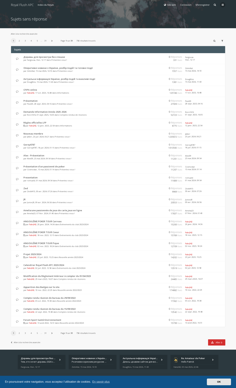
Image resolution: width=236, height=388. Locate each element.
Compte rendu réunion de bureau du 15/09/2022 (49, 308)
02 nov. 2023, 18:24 (193, 246)
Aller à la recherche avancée (24, 34)
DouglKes (31, 82)
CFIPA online (30, 89)
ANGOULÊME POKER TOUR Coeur (41, 232)
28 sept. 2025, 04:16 (194, 103)
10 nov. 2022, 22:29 (193, 290)
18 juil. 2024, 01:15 (193, 147)
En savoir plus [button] (101, 381)
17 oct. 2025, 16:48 (193, 92)
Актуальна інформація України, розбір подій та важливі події (59, 78)
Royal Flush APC (22, 5)
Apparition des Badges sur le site (41, 287)
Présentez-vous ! (59, 60)
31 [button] (45, 40)
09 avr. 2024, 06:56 (193, 202)
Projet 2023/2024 (32, 254)
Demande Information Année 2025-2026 (44, 111)
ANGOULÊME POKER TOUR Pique (41, 243)
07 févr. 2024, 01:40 (193, 213)
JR (24, 199)
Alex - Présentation (33, 155)
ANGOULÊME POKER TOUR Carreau (42, 221)
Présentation (30, 100)
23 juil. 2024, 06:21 (193, 136)
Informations (63, 92)
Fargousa (31, 60)
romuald (31, 180)
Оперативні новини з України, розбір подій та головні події (58, 67)
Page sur (67, 40)
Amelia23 (31, 213)
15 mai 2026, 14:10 (193, 70)
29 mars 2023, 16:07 (194, 279)
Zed (25, 188)
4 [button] (31, 40)
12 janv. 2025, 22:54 (193, 125)
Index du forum (46, 4)
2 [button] (19, 40)
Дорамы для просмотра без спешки (44, 56)
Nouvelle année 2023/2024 (71, 257)
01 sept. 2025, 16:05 (194, 114)
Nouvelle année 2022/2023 (70, 290)
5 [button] (37, 40)
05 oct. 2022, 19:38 (193, 300)
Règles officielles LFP (34, 122)
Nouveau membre (33, 133)
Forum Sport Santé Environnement (42, 319)
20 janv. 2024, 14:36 (193, 224)
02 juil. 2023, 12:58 (193, 268)
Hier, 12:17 (190, 59)
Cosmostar (32, 169)
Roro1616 (31, 115)
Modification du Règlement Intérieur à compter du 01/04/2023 (57, 276)
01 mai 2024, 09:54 (193, 180)
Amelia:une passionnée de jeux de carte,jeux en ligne (52, 210)
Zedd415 (31, 191)
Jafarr (29, 136)
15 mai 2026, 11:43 (193, 81)
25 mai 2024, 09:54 (193, 158)
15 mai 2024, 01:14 (193, 169)
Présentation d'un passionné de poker (44, 166)
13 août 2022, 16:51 (193, 322)
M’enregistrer (203, 4)
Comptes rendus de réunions (73, 115)
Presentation (30, 177)
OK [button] (219, 381)
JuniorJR (30, 202)
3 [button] (25, 40)
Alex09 (30, 158)
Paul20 (30, 104)
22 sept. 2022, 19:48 (194, 311)
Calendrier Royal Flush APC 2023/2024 (43, 265)
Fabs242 (30, 92)
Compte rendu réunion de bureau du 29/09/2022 (49, 297)
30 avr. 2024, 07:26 (193, 191)
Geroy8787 (29, 144)
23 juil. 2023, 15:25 (193, 257)
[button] (52, 41)
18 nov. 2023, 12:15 (193, 235)
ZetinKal (31, 71)
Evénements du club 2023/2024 (74, 224)
